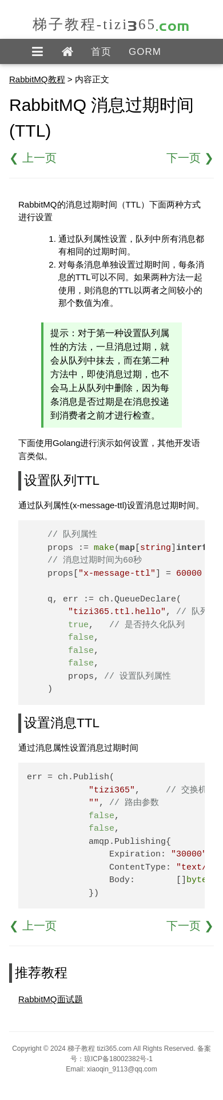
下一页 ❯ (190, 158)
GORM (145, 51)
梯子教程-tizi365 (111, 24)
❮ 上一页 (33, 158)
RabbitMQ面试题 (50, 999)
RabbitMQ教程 (37, 79)
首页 (101, 51)
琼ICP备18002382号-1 (118, 1059)
